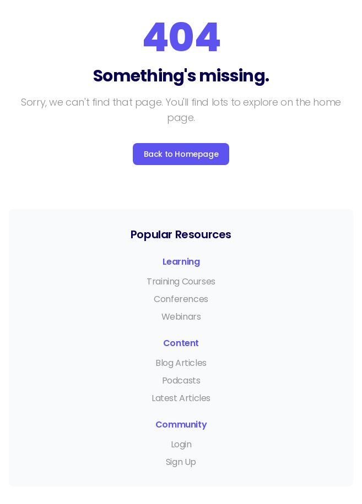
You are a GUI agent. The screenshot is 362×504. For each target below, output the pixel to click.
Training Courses (181, 281)
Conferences (181, 299)
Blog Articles (181, 363)
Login (181, 444)
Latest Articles (181, 398)
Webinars (181, 316)
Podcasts (181, 380)
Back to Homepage (181, 154)
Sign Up (181, 462)
